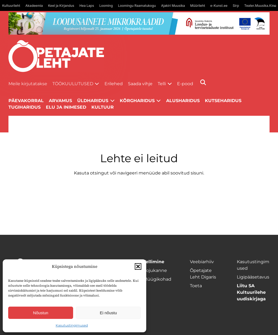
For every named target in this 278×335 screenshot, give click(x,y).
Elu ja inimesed (66, 107)
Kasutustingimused (72, 325)
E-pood (185, 83)
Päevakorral (26, 100)
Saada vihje (140, 83)
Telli (162, 83)
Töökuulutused (72, 83)
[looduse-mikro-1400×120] (139, 23)
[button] (138, 266)
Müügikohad (157, 279)
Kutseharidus (223, 100)
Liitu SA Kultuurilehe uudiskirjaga (251, 292)
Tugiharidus (24, 107)
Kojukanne (155, 270)
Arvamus (60, 100)
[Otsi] (203, 82)
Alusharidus (183, 100)
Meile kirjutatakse (27, 83)
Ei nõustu (108, 312)
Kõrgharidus (137, 100)
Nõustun (40, 312)
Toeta (196, 285)
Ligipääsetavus (253, 277)
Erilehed (113, 83)
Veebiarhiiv (202, 261)
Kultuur (102, 107)
